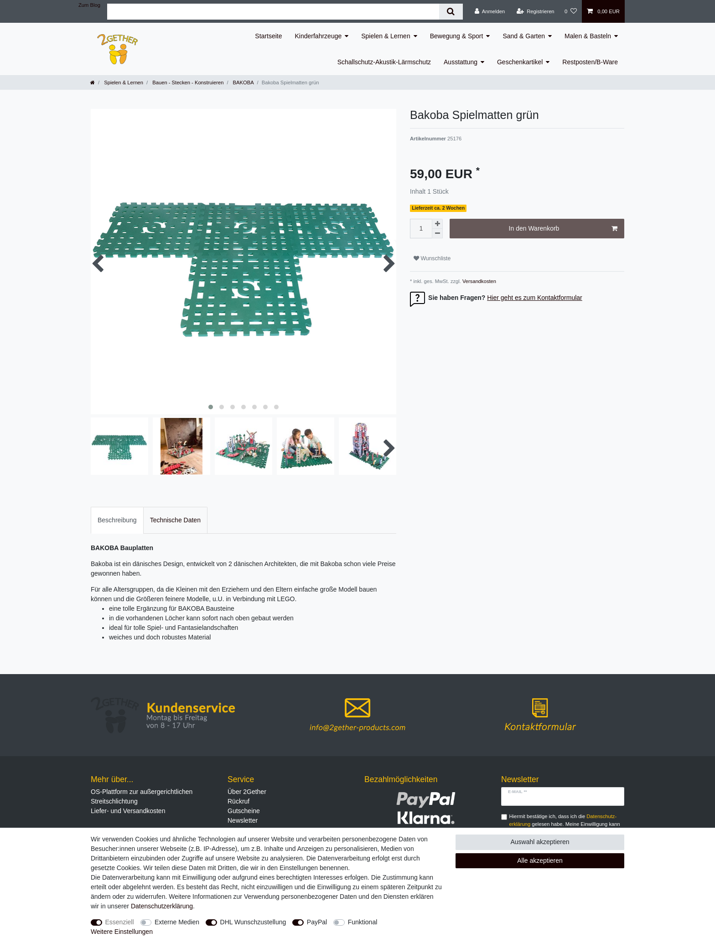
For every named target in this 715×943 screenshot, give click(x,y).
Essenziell (119, 922)
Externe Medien (177, 922)
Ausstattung (460, 62)
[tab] (117, 520)
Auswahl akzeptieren (539, 841)
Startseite (268, 36)
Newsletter (243, 820)
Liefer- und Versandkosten (128, 810)
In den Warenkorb (563, 229)
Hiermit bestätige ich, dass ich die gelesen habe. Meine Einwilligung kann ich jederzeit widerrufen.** (564, 824)
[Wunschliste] (571, 11)
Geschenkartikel (520, 62)
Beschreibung (117, 520)
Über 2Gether (247, 791)
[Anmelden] (490, 11)
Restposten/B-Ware (590, 62)
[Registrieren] (535, 11)
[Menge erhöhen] (437, 224)
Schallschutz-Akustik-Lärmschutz (384, 62)
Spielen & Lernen (385, 36)
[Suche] (450, 12)
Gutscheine (244, 810)
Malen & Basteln (588, 36)
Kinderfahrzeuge (318, 36)
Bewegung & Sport (456, 36)
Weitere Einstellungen (122, 931)
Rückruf (238, 801)
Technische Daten (175, 520)
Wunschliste (432, 258)
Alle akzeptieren (540, 860)
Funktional (363, 922)
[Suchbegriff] (273, 12)
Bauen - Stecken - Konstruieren (187, 82)
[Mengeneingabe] (421, 228)
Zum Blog (89, 5)
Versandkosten (478, 281)
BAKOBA (242, 82)
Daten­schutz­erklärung (162, 906)
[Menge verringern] (437, 233)
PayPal (317, 922)
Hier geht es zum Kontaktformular (534, 297)
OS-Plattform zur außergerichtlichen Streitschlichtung (141, 796)
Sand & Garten (524, 36)
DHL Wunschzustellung (253, 922)
